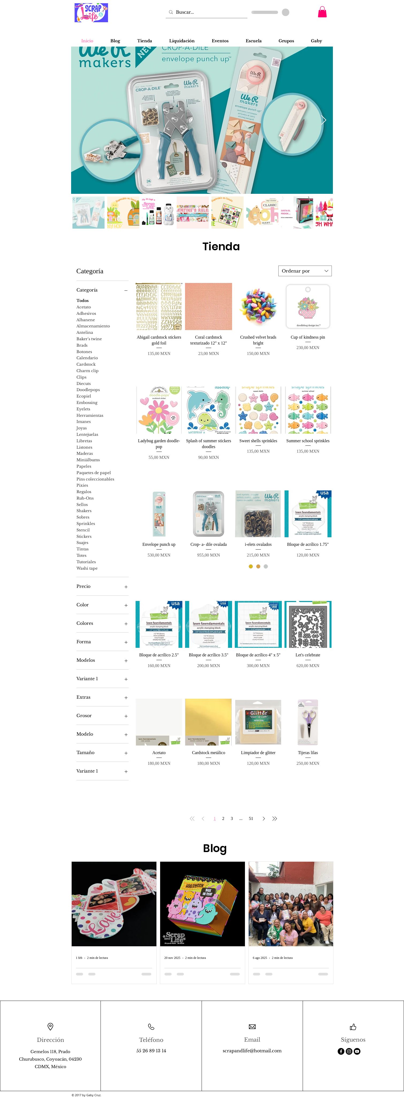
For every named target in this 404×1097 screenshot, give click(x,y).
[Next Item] (324, 120)
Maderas (84, 453)
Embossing (86, 402)
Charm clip (87, 370)
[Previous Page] (203, 818)
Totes (81, 555)
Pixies (82, 485)
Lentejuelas (87, 434)
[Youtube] (357, 1051)
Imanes (83, 421)
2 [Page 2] (223, 818)
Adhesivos (86, 313)
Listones (84, 447)
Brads (81, 345)
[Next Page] (264, 818)
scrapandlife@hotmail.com (252, 1050)
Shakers (83, 510)
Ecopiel (83, 396)
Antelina (84, 332)
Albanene (85, 319)
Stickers (83, 536)
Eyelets (83, 408)
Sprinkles (85, 523)
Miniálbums (88, 459)
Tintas (82, 548)
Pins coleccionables (95, 479)
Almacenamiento (93, 325)
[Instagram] (349, 1051)
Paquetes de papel (93, 472)
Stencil (83, 529)
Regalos (83, 491)
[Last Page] (274, 818)
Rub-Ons (85, 498)
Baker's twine (89, 338)
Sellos (82, 504)
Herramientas (89, 415)
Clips (81, 377)
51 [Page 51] (251, 818)
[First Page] (192, 818)
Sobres (82, 517)
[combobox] (305, 271)
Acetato (83, 306)
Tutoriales (86, 561)
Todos (82, 300)
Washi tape (87, 568)
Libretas (84, 440)
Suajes (82, 542)
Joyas (81, 427)
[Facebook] (341, 1051)
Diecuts (83, 383)
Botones (84, 351)
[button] (322, 11)
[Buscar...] (206, 12)
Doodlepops (88, 389)
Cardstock (86, 364)
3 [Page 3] (232, 818)
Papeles (83, 466)
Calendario (87, 357)
